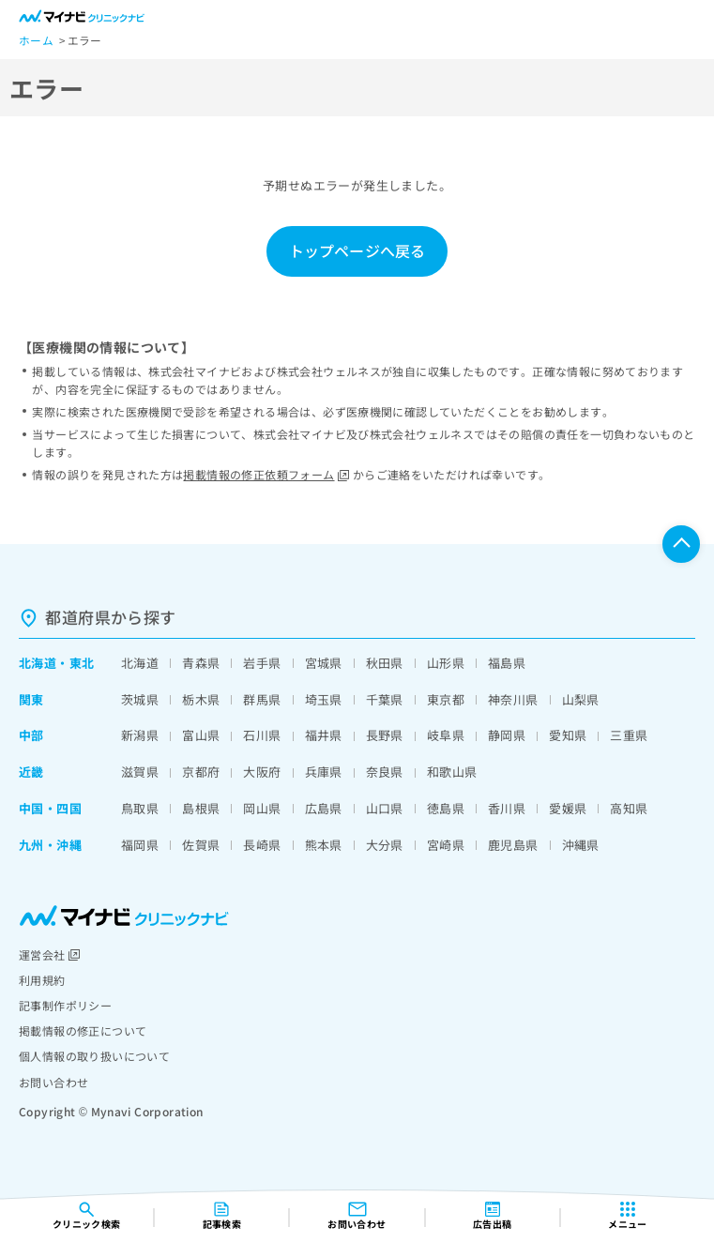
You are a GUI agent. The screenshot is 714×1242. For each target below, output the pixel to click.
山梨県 (581, 699)
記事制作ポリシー (65, 1005)
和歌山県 (452, 771)
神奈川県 (513, 699)
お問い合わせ (53, 1082)
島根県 (201, 808)
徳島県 (445, 808)
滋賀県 (140, 771)
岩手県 (262, 663)
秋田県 (384, 663)
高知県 (628, 808)
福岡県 (140, 845)
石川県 (262, 735)
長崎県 (262, 845)
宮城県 (323, 663)
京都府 (201, 771)
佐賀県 (201, 845)
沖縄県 (581, 845)
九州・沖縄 (50, 845)
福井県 (323, 735)
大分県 (384, 845)
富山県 (201, 735)
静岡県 (506, 735)
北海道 (37, 663)
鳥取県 (140, 808)
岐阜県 (445, 735)
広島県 (323, 808)
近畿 (31, 771)
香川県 (506, 808)
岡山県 (262, 808)
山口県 (384, 808)
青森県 (201, 663)
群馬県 (262, 699)
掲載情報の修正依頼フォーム (266, 474)
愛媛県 (567, 808)
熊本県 (323, 845)
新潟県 (140, 735)
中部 (31, 735)
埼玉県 (323, 699)
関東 (31, 699)
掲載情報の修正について (82, 1030)
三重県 (628, 735)
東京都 (445, 699)
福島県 (506, 663)
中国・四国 (50, 808)
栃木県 (201, 699)
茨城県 (140, 699)
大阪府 (262, 771)
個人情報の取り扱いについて (94, 1056)
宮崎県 (445, 845)
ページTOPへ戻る (681, 544)
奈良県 (384, 771)
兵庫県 (323, 771)
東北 (82, 663)
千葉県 (384, 699)
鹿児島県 (513, 845)
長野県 (384, 735)
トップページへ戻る (357, 250)
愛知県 (567, 735)
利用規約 (42, 980)
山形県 (445, 663)
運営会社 (49, 954)
